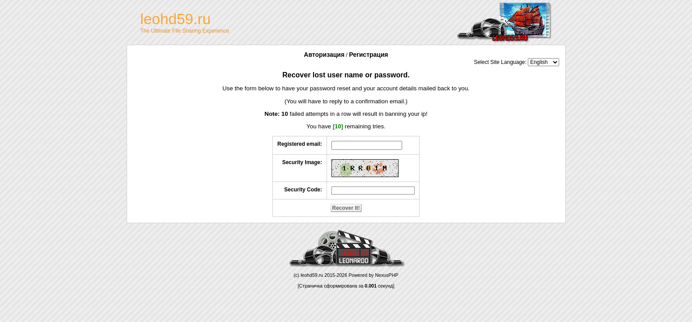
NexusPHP (386, 275)
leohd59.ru (312, 275)
